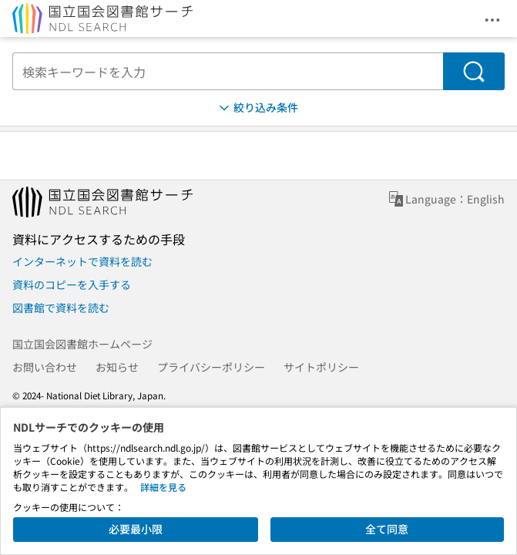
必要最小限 (136, 528)
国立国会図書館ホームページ (82, 344)
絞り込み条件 (257, 107)
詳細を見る (163, 486)
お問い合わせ (44, 367)
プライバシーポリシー (211, 367)
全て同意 (386, 528)
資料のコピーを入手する (71, 284)
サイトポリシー (321, 367)
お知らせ (117, 367)
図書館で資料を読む (60, 307)
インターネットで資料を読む (82, 261)
